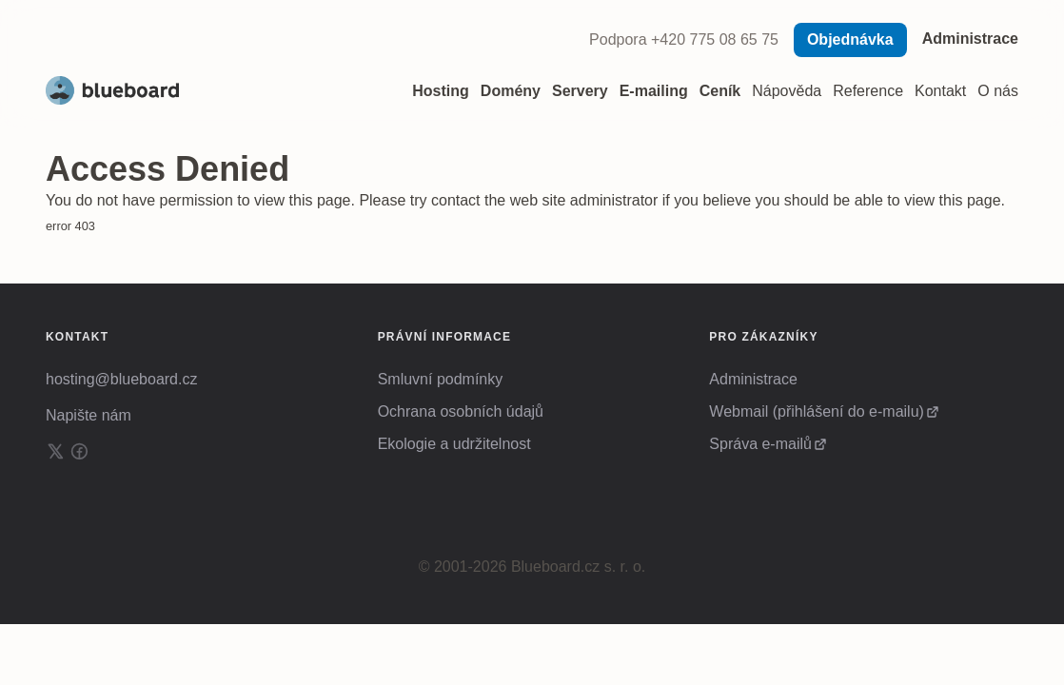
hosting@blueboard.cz (121, 379)
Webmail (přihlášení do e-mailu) (816, 411)
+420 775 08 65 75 (714, 39)
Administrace (970, 38)
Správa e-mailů (760, 444)
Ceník (720, 91)
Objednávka (850, 39)
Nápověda (786, 91)
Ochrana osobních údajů (460, 411)
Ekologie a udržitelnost (454, 444)
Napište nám (88, 415)
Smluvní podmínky (440, 379)
